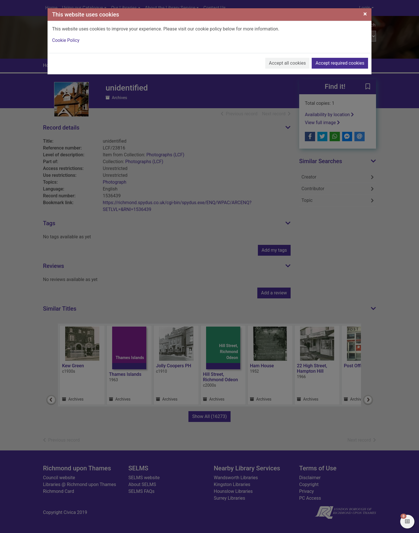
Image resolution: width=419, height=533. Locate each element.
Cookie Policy (65, 40)
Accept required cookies (339, 63)
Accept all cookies (287, 63)
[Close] (365, 14)
